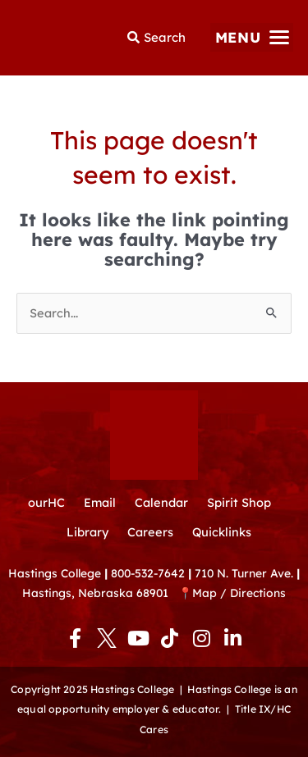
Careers (150, 532)
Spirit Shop (239, 502)
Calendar (161, 502)
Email (100, 502)
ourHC (46, 502)
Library (87, 532)
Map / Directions (239, 593)
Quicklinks (221, 532)
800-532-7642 (148, 573)
